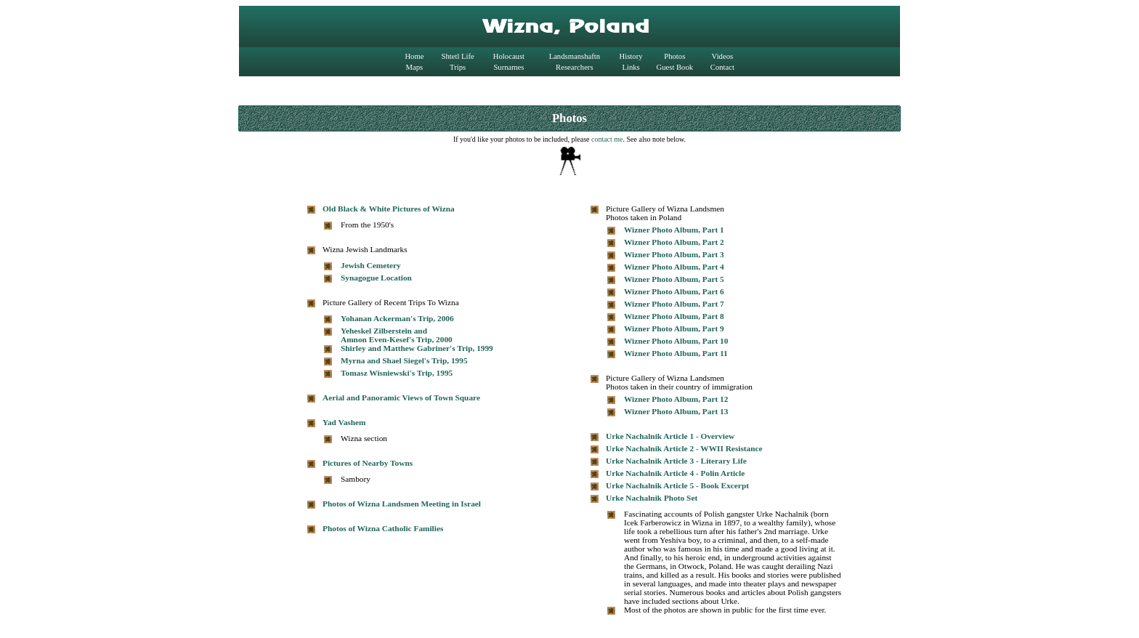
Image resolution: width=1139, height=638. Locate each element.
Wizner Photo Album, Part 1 (674, 229)
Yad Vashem (344, 422)
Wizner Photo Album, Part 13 (676, 411)
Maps (414, 67)
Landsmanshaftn (574, 56)
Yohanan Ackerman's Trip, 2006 (397, 318)
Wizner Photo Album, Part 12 (676, 399)
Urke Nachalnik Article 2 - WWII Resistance (684, 448)
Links (630, 67)
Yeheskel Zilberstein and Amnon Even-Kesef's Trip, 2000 (397, 335)
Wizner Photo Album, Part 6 (674, 291)
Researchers (574, 67)
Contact (722, 67)
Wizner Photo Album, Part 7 (674, 303)
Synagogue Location (376, 277)
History (631, 56)
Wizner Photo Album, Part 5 (674, 279)
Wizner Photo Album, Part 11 (676, 353)
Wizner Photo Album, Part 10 (676, 340)
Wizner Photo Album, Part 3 (674, 254)
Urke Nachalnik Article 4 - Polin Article (675, 473)
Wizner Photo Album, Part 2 (674, 242)
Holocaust (508, 56)
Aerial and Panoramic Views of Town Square (401, 397)
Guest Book (674, 67)
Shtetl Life (458, 56)
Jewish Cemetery (371, 265)
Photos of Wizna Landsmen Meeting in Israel (402, 503)
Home (414, 56)
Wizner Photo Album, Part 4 (674, 266)
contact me (607, 139)
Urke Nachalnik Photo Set (651, 497)
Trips (458, 67)
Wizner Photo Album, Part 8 (674, 316)
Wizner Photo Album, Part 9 (674, 328)
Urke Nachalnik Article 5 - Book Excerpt (677, 485)
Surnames (508, 67)
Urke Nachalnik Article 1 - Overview (670, 436)
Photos (674, 56)
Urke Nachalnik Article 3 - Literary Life (676, 460)
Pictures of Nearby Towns (368, 463)
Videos (723, 56)
